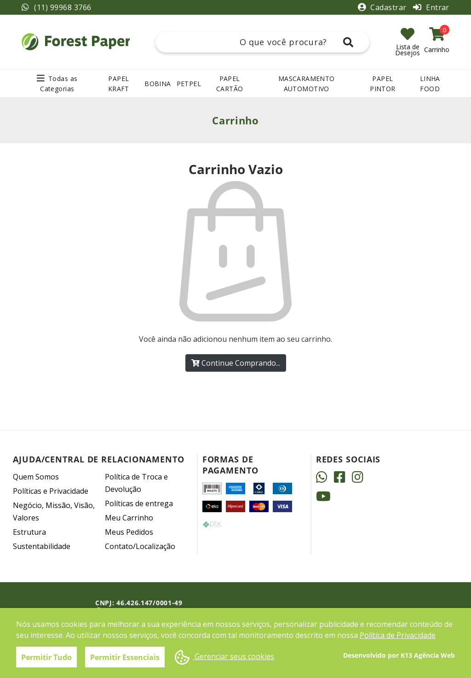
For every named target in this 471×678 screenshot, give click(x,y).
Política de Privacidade (398, 635)
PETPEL (189, 83)
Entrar (431, 7)
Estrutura (29, 532)
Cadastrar (383, 7)
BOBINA (157, 83)
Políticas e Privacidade (50, 491)
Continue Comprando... (235, 363)
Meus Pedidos (129, 532)
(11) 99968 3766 (57, 7)
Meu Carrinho (129, 518)
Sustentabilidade (41, 546)
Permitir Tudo (46, 657)
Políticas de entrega (139, 503)
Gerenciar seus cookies (224, 657)
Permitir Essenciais (125, 657)
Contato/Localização (140, 546)
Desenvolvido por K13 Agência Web (399, 655)
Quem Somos (36, 477)
